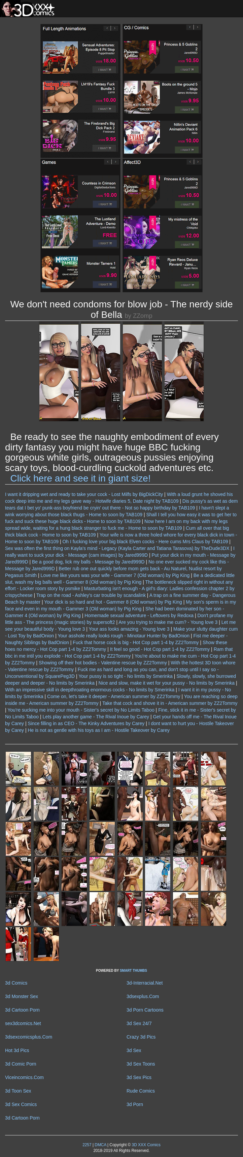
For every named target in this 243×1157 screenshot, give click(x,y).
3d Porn (135, 1104)
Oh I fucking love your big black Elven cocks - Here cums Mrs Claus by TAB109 (145, 541)
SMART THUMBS (133, 970)
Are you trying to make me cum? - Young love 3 (167, 622)
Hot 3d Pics (17, 1050)
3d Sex (134, 1050)
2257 (86, 1144)
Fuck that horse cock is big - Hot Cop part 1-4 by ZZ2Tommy (136, 642)
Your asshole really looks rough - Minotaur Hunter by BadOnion (123, 635)
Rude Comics (141, 1091)
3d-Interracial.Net (145, 983)
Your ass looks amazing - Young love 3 (129, 629)
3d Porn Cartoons (145, 1010)
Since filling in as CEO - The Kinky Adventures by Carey (86, 723)
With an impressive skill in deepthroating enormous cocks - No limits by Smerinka (89, 689)
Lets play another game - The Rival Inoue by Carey (96, 716)
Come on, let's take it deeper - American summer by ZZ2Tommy (113, 696)
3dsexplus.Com (143, 996)
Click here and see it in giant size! (80, 478)
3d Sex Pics (139, 1077)
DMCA (100, 1144)
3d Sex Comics (21, 1104)
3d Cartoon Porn (22, 1010)
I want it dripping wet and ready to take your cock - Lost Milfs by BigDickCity (84, 494)
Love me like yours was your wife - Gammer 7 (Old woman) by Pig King (115, 575)
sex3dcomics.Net (23, 1023)
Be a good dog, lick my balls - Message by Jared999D (88, 561)
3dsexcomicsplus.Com (28, 1037)
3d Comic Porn (20, 1064)
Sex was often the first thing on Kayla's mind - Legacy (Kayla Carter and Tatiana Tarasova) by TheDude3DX (117, 548)
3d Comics (16, 983)
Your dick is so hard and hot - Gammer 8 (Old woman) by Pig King (113, 602)
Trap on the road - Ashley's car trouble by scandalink (91, 595)
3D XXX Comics (146, 1144)
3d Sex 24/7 (139, 1023)
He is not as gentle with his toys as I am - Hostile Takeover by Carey (98, 730)
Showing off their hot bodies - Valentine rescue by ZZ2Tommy (103, 662)
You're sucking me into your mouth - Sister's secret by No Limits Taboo (80, 710)
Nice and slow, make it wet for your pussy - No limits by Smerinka (167, 683)
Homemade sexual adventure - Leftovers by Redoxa (139, 615)
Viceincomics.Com (24, 1077)
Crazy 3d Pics (141, 1037)
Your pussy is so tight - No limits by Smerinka (125, 676)
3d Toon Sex (18, 1091)
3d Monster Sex (21, 996)
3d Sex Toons (141, 1064)
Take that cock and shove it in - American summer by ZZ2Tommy (169, 703)
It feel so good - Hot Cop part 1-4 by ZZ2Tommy (160, 649)
